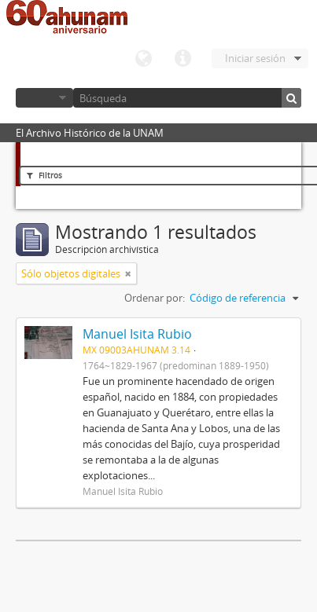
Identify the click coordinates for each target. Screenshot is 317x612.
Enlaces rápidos (182, 59)
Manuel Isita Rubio (137, 334)
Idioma (143, 59)
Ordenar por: (154, 298)
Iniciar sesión (255, 58)
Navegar (44, 98)
